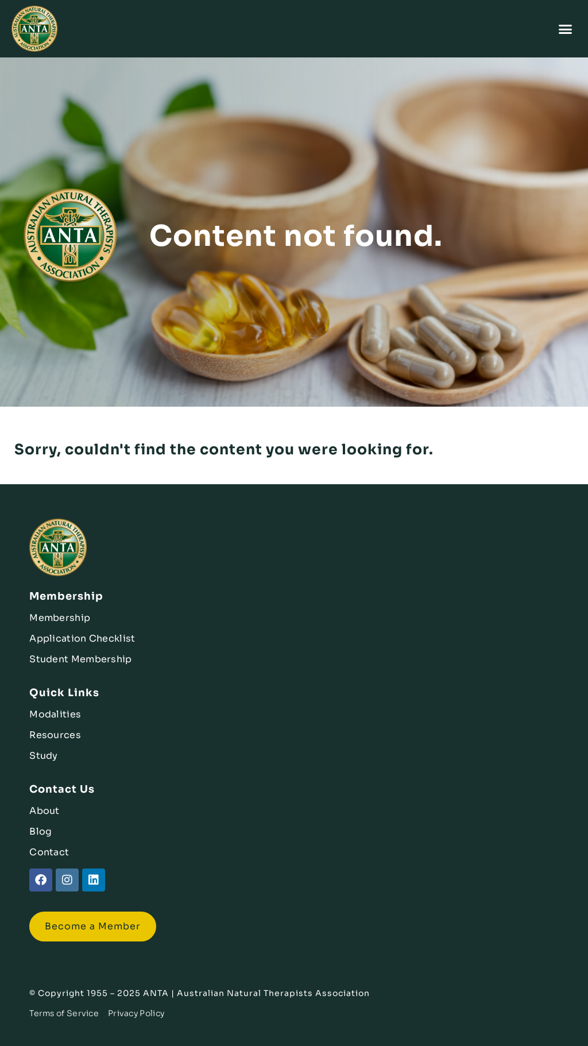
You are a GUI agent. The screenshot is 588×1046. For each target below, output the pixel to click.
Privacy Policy (136, 1013)
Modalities (55, 714)
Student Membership (80, 659)
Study (43, 756)
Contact (49, 852)
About (44, 811)
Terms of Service (64, 1013)
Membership (59, 618)
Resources (55, 735)
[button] (566, 29)
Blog (40, 831)
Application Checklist (82, 638)
